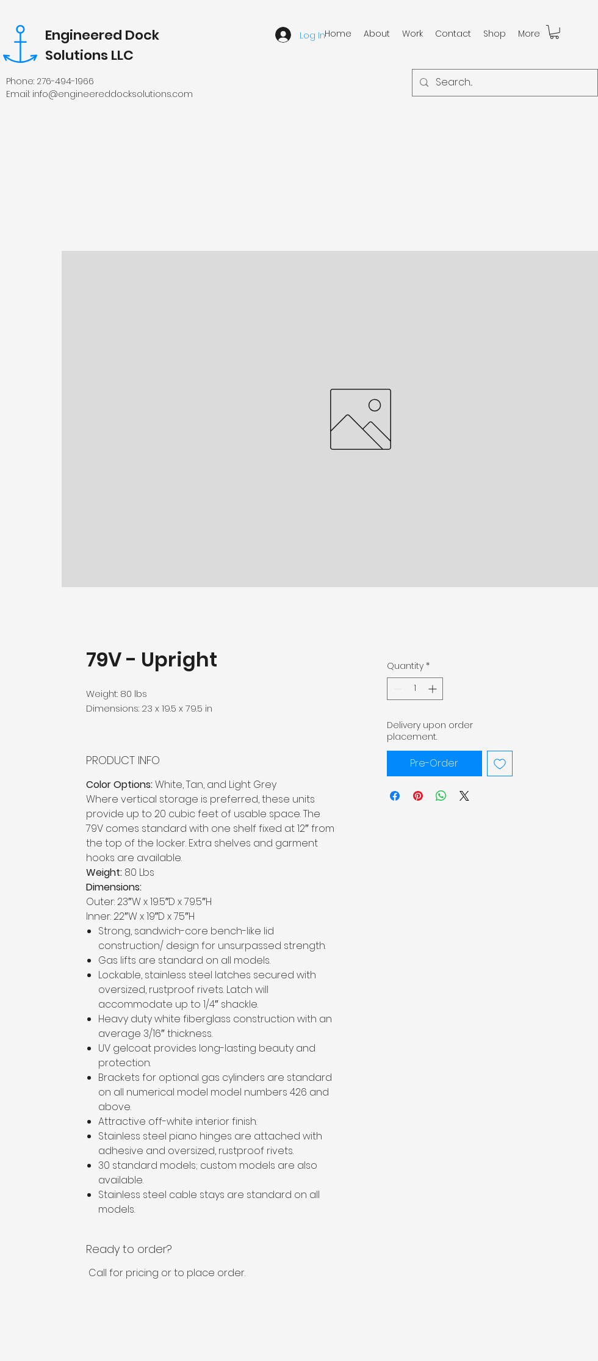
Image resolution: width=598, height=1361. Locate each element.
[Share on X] (464, 796)
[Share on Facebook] (394, 796)
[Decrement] (396, 688)
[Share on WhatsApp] (441, 796)
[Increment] (433, 688)
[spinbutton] (415, 688)
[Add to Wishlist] (500, 763)
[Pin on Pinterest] (418, 796)
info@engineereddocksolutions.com (112, 94)
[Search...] (504, 83)
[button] (554, 32)
